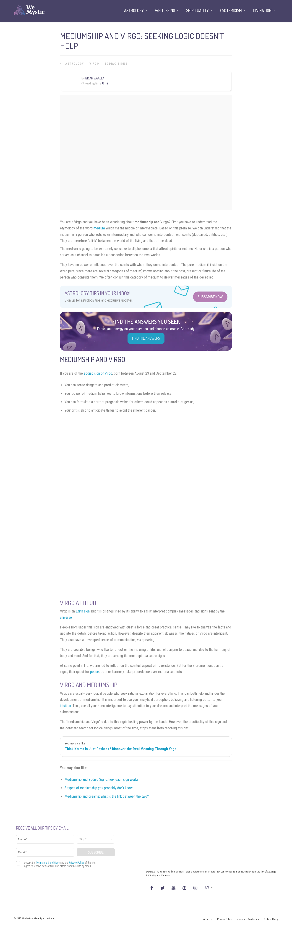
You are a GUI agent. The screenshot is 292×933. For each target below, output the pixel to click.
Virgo (94, 63)
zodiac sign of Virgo (98, 373)
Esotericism (231, 10)
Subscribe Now (210, 296)
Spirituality (197, 10)
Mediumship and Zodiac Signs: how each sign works (101, 779)
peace (94, 672)
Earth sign (83, 611)
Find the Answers (146, 338)
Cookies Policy (270, 919)
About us (208, 919)
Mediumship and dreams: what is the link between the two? (107, 796)
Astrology (74, 63)
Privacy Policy (224, 919)
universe (66, 617)
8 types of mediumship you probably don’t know (99, 788)
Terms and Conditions (247, 919)
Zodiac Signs (116, 63)
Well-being (165, 10)
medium (99, 228)
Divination (262, 10)
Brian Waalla (94, 78)
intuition (65, 706)
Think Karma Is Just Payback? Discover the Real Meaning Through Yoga (120, 749)
